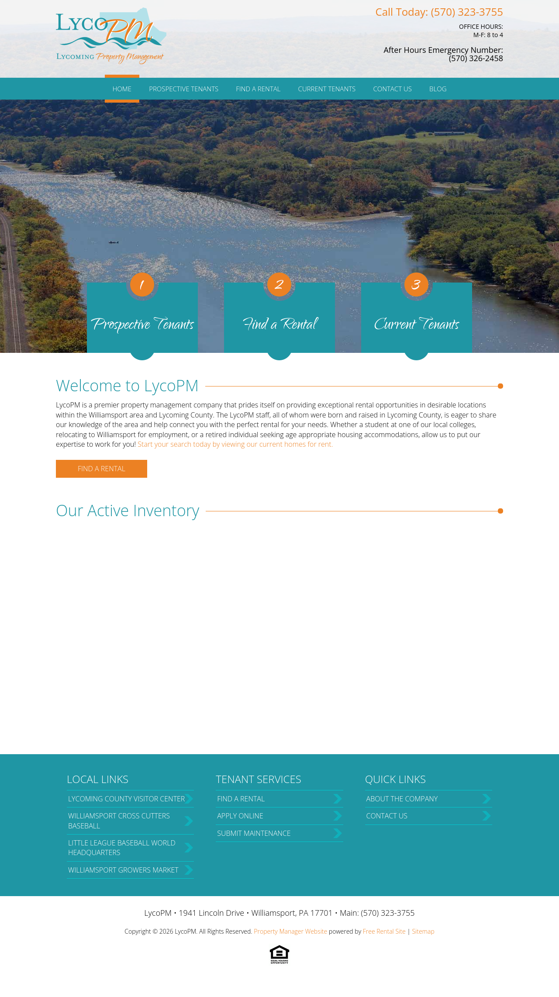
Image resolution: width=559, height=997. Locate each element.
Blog (437, 88)
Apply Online (240, 816)
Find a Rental (258, 88)
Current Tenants (327, 88)
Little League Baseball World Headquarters (122, 847)
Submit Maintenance (253, 833)
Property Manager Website (290, 931)
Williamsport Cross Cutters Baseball (119, 820)
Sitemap (423, 931)
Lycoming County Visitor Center (126, 799)
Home (122, 88)
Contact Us (392, 88)
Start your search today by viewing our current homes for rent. (235, 444)
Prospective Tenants (183, 88)
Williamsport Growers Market (123, 870)
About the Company (402, 799)
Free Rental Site (384, 931)
